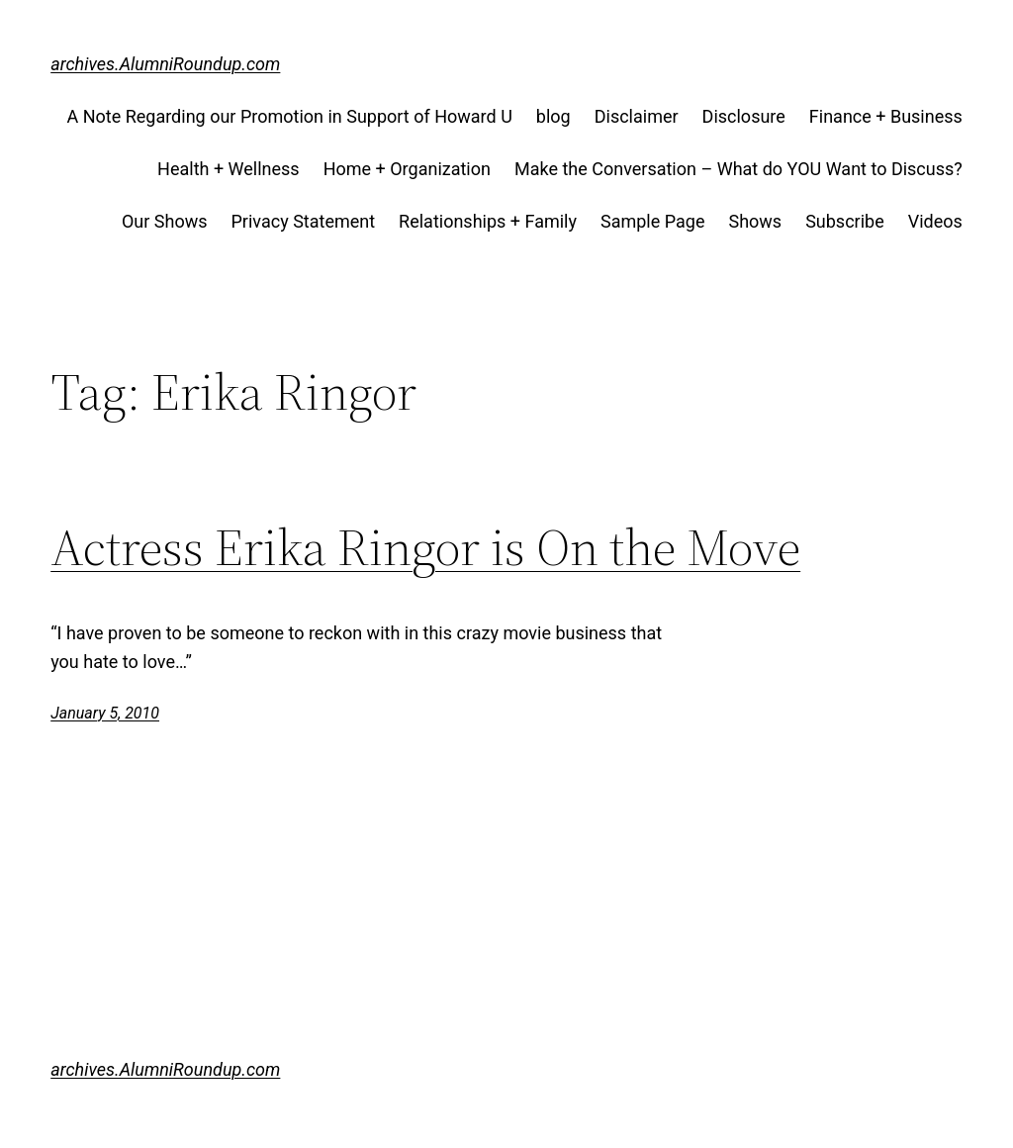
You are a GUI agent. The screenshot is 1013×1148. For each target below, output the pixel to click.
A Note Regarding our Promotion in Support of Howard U (288, 116)
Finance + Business (886, 116)
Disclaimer (637, 116)
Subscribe (844, 221)
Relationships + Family (488, 221)
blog (553, 116)
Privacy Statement (303, 221)
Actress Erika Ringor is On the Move (425, 547)
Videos (935, 221)
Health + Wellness (228, 168)
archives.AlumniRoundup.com (165, 63)
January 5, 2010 (104, 713)
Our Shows (165, 221)
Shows (755, 221)
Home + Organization (407, 168)
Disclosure (743, 116)
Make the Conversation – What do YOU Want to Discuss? (738, 168)
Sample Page (652, 221)
